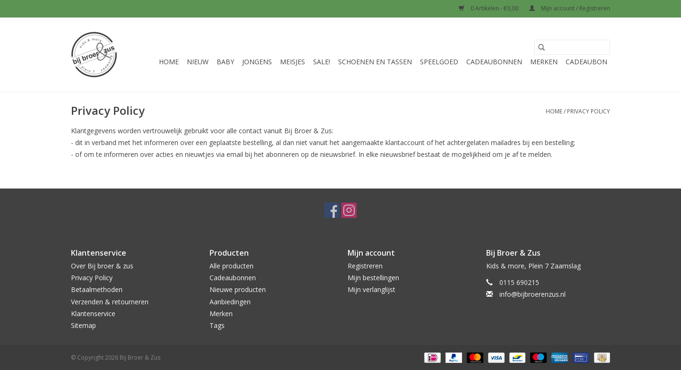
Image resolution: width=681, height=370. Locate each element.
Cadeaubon (586, 61)
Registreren (365, 265)
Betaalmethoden (96, 289)
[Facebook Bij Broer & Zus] (332, 210)
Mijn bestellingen (373, 277)
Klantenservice (93, 313)
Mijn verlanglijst (371, 289)
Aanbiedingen (230, 301)
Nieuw (198, 61)
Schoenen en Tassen (375, 61)
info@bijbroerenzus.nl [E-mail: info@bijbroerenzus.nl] (532, 294)
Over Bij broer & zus (102, 265)
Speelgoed (439, 61)
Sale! (321, 61)
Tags (217, 325)
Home (169, 61)
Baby (225, 61)
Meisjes (292, 61)
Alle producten (231, 265)
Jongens (257, 61)
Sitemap (83, 325)
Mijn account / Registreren (569, 8)
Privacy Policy (588, 111)
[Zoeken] (572, 47)
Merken (544, 61)
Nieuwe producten (238, 289)
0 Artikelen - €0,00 (489, 8)
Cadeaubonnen (494, 61)
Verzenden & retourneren (109, 301)
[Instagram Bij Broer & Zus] (349, 210)
